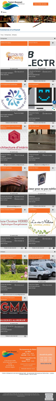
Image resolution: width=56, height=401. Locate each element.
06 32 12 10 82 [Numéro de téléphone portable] (48, 159)
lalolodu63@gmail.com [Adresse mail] (15, 210)
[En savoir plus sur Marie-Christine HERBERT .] (14, 239)
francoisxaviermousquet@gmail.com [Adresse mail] (15, 298)
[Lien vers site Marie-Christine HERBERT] (14, 237)
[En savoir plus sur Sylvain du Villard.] (42, 198)
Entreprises (8, 39)
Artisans (14, 39)
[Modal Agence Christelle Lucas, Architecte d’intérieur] (14, 154)
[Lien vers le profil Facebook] (25, 85)
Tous (2, 39)
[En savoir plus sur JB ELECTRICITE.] (42, 72)
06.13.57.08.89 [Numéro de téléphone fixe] (20, 117)
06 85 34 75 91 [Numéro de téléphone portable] (48, 76)
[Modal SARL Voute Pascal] (42, 154)
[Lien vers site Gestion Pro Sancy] (14, 70)
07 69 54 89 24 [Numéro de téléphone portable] (48, 243)
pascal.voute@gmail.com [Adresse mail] (43, 169)
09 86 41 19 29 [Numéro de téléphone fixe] (20, 201)
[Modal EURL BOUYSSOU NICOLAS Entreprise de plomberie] (42, 284)
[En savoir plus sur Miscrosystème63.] (42, 114)
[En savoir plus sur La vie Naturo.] (42, 239)
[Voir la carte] (53, 47)
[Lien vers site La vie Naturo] (42, 237)
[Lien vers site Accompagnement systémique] (14, 112)
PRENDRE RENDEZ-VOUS (28, 369)
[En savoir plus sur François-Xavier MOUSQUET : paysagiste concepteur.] (14, 286)
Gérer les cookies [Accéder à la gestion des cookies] (33, 374)
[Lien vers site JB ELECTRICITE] (42, 70)
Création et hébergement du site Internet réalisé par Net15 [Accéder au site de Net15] (14, 373)
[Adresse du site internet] (11, 85)
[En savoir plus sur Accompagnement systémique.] (14, 114)
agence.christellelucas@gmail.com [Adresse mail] (14, 169)
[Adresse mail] (53, 85)
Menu (4, 12)
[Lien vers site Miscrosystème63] (42, 112)
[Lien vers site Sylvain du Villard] (42, 196)
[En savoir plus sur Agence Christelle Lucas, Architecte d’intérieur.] (14, 156)
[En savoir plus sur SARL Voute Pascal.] (42, 156)
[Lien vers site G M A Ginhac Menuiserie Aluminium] (14, 325)
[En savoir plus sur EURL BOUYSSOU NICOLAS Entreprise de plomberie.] (42, 286)
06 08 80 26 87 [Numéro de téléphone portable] (20, 331)
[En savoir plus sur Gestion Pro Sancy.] (14, 72)
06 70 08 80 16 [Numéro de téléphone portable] (20, 245)
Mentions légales (10, 367)
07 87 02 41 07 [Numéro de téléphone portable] (20, 289)
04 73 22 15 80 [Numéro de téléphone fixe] (20, 242)
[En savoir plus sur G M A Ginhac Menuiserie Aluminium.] (14, 327)
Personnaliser (49, 399)
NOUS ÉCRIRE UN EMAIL (41, 4)
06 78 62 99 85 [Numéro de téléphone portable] (48, 289)
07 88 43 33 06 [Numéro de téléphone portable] (48, 117)
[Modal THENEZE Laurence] (14, 196)
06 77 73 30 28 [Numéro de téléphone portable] (20, 159)
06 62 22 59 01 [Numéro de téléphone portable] (20, 203)
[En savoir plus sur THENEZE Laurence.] (14, 198)
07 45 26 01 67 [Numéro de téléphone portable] (20, 76)
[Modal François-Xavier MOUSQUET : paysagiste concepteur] (14, 284)
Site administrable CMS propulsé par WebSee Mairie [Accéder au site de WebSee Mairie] (38, 373)
